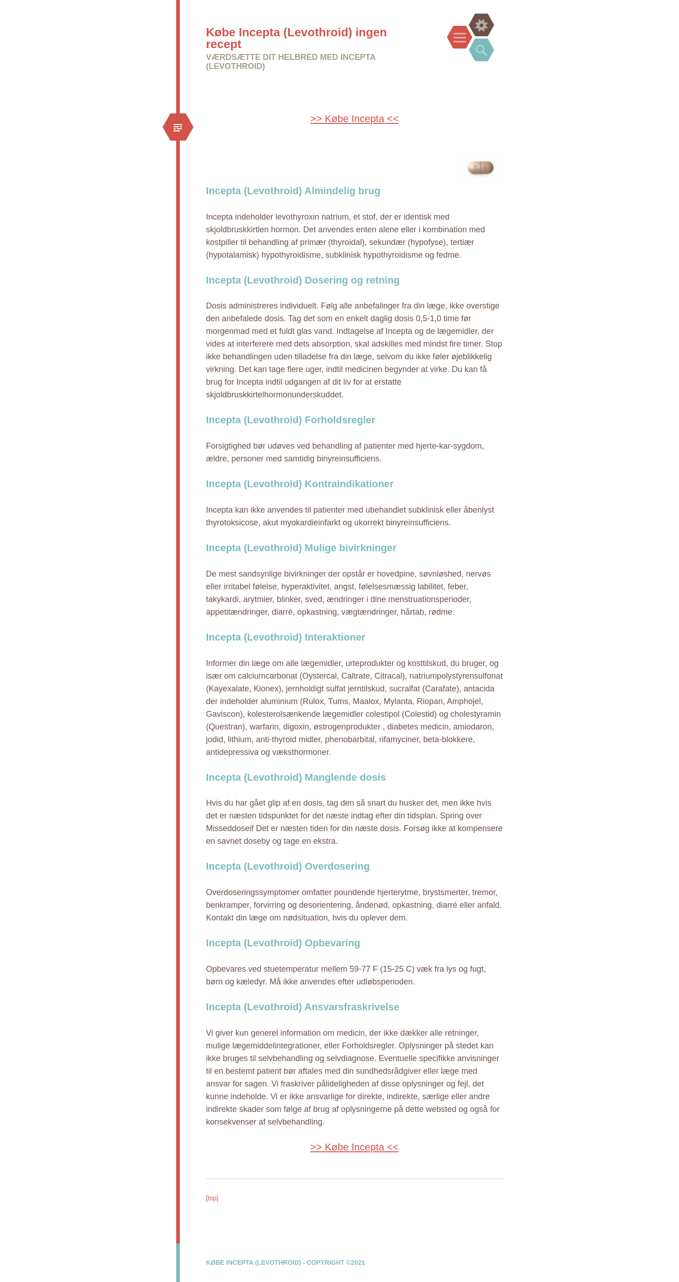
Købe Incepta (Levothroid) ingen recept (296, 38)
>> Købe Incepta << (354, 118)
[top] (212, 1198)
